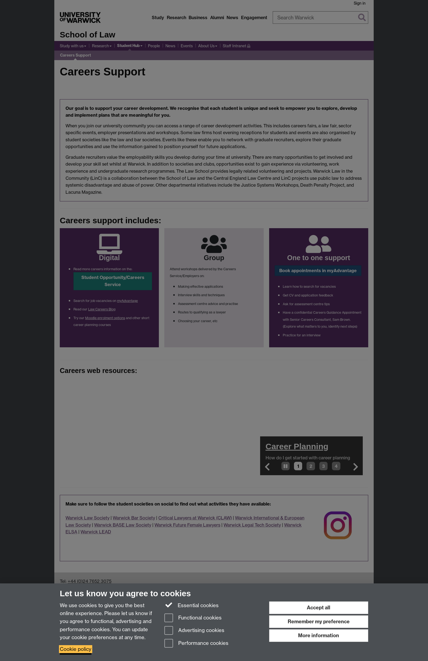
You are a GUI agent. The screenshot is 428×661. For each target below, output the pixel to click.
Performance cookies (196, 644)
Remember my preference (319, 621)
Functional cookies (193, 618)
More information (318, 635)
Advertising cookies (194, 631)
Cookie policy (75, 649)
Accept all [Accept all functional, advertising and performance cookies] (318, 607)
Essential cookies (191, 605)
